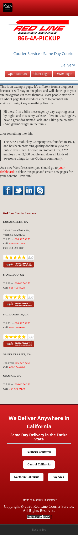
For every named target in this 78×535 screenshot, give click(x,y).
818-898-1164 (17, 243)
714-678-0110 (17, 388)
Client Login (41, 74)
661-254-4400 (17, 367)
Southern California (38, 452)
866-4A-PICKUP (39, 38)
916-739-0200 (17, 327)
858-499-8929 (17, 287)
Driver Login (64, 74)
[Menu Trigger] (7, 7)
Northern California (26, 477)
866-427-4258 (22, 239)
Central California (39, 464)
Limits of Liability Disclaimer (38, 499)
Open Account (17, 74)
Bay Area (58, 477)
